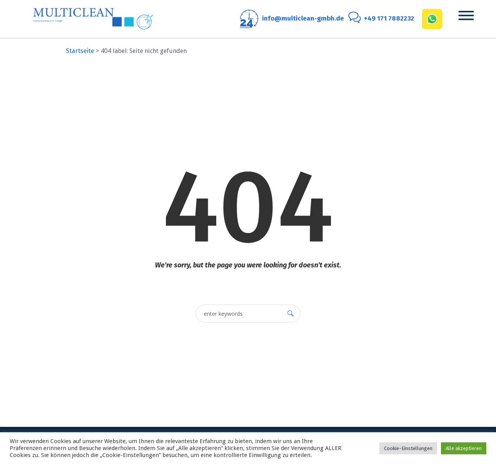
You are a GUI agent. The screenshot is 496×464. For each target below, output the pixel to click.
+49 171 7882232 (389, 18)
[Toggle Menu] (466, 15)
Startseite (80, 51)
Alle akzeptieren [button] (464, 448)
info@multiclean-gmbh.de (303, 18)
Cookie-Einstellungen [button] (408, 448)
